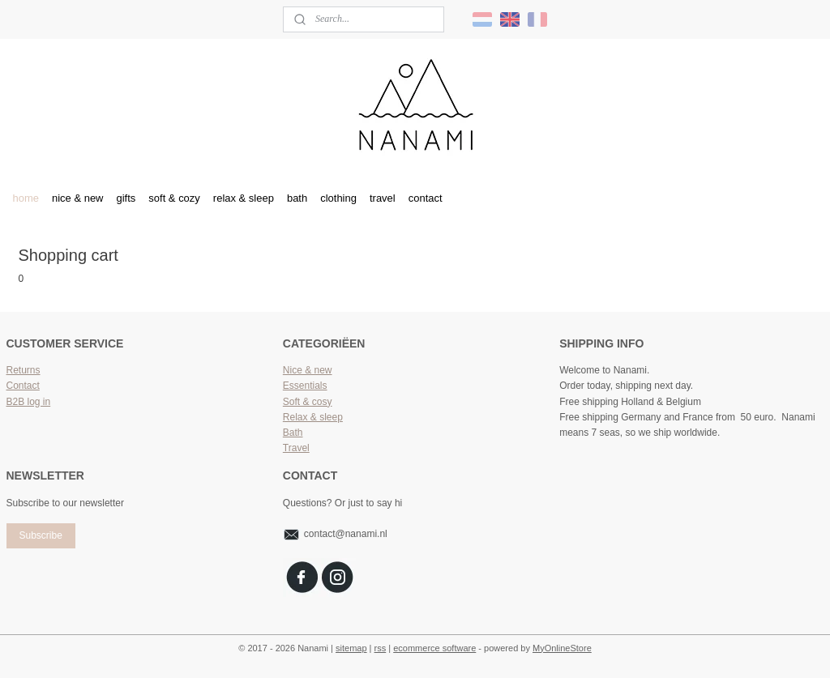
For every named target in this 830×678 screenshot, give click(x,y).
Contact (23, 385)
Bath (293, 432)
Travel (296, 448)
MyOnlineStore (562, 648)
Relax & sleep (313, 417)
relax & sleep (243, 198)
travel (383, 198)
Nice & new (307, 370)
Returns (23, 370)
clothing (338, 198)
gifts (126, 198)
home (26, 198)
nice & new (78, 198)
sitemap (351, 648)
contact (426, 198)
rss (380, 648)
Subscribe (40, 535)
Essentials (305, 385)
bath (297, 198)
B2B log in (28, 401)
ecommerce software (434, 648)
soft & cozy (174, 198)
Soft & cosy (307, 401)
